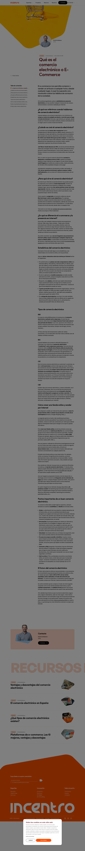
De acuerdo (44, 840)
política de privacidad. (30, 836)
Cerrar (31, 840)
